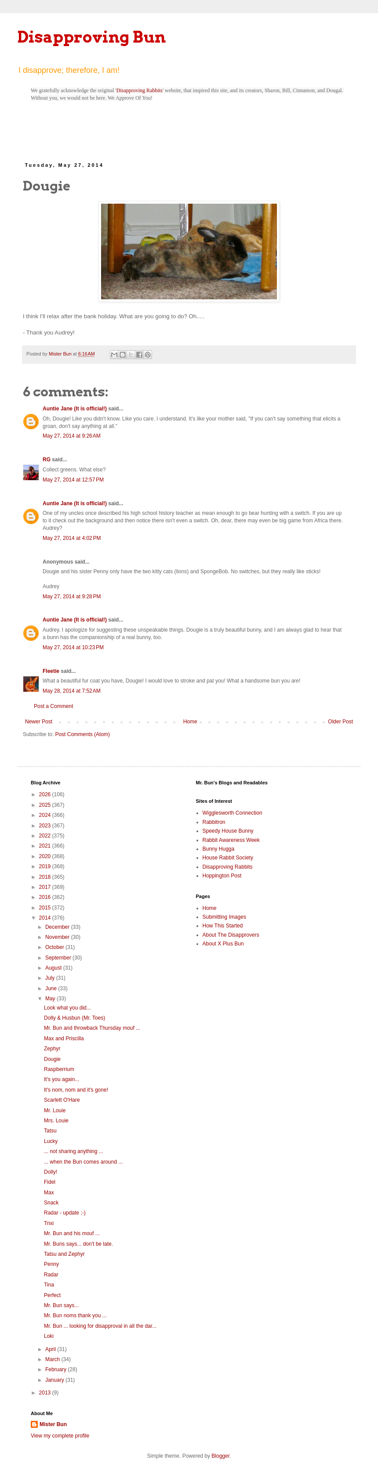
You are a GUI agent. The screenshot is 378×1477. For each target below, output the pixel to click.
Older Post (340, 722)
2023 (45, 826)
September (59, 958)
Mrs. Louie (56, 1121)
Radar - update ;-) (65, 1213)
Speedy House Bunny (228, 831)
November (58, 937)
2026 (45, 794)
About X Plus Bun (223, 944)
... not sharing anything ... (73, 1151)
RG (47, 459)
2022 (45, 836)
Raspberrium (59, 1069)
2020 (45, 856)
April (51, 1349)
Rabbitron (214, 822)
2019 (45, 866)
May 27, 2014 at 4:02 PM (72, 538)
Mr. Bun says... (61, 1305)
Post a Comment (53, 706)
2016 (45, 897)
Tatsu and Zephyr (64, 1254)
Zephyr (52, 1049)
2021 (45, 846)
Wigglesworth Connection (232, 813)
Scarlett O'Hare (62, 1100)
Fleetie (51, 671)
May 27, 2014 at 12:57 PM (73, 480)
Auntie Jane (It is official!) (75, 409)
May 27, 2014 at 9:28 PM (72, 596)
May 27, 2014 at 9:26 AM (72, 436)
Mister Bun (53, 1424)
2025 (45, 805)
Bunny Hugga (219, 849)
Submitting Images (224, 917)
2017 (45, 887)
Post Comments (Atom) (82, 734)
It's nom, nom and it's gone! (76, 1090)
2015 (45, 908)
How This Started (223, 926)
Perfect (52, 1295)
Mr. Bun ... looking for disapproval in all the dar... (100, 1326)
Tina (49, 1285)
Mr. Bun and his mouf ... (72, 1233)
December (58, 927)
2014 (45, 918)
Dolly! (50, 1172)
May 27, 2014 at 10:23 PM (73, 647)
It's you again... (61, 1079)
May (51, 998)
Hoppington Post (222, 876)
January (55, 1380)
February (56, 1369)
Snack (51, 1203)
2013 (45, 1393)
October (55, 947)
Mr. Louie (54, 1110)
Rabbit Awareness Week (231, 840)
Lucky (51, 1141)
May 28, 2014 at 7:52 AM (72, 691)
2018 (45, 877)
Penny (51, 1264)
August (54, 968)
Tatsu (50, 1131)
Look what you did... (67, 1008)
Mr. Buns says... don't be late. (78, 1244)
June (51, 988)
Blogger (220, 1456)
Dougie (52, 1059)
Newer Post (38, 722)
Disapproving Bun (92, 37)
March (53, 1359)
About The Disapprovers (231, 935)
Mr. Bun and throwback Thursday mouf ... (92, 1028)
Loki (49, 1336)
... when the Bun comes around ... (83, 1162)
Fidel (49, 1182)
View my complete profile (60, 1436)
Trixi (49, 1223)
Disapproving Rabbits (139, 90)
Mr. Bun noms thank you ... (75, 1315)
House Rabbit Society (228, 858)
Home (190, 722)
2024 (45, 815)
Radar (51, 1275)
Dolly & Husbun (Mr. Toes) (74, 1018)
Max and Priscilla (64, 1038)
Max (49, 1193)
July (50, 978)
